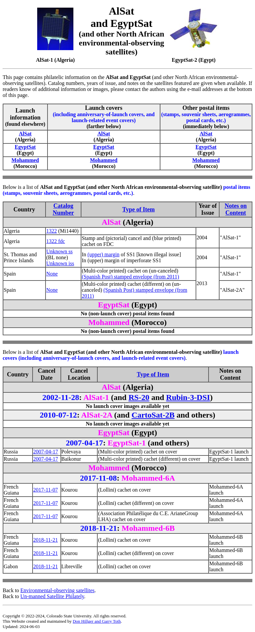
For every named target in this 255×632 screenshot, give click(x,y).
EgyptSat (25, 147)
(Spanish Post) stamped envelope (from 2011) (130, 276)
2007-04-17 (45, 451)
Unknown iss (60, 263)
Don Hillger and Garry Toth (97, 621)
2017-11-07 (45, 490)
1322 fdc (55, 241)
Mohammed (25, 160)
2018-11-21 (45, 540)
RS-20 (138, 397)
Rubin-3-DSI (188, 397)
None (52, 273)
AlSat (25, 133)
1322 (51, 231)
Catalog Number (63, 209)
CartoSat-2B (152, 415)
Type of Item (138, 209)
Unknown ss (59, 251)
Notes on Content (235, 209)
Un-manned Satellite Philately (52, 596)
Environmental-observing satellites (57, 590)
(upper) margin (104, 254)
